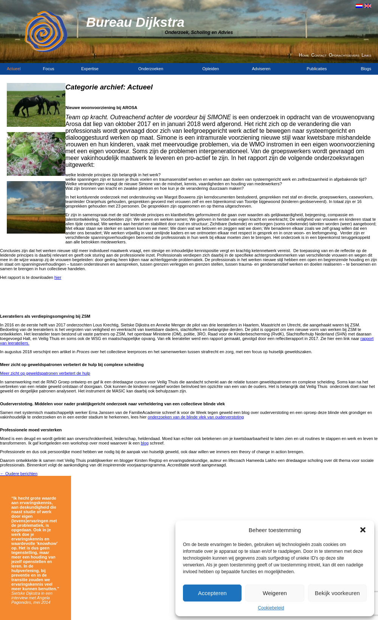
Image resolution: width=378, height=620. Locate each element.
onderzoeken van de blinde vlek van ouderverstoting (196, 417)
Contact (319, 55)
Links (366, 55)
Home (304, 55)
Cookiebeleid (271, 608)
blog (145, 443)
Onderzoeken (150, 68)
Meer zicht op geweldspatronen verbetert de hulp (45, 373)
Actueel (14, 68)
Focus (48, 68)
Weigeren (275, 593)
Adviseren (261, 68)
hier (57, 277)
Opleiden (210, 68)
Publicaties (317, 68)
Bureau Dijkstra (135, 22)
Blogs (366, 68)
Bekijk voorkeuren (337, 593)
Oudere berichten (18, 473)
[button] (363, 530)
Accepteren (212, 593)
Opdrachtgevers (344, 55)
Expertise (90, 68)
